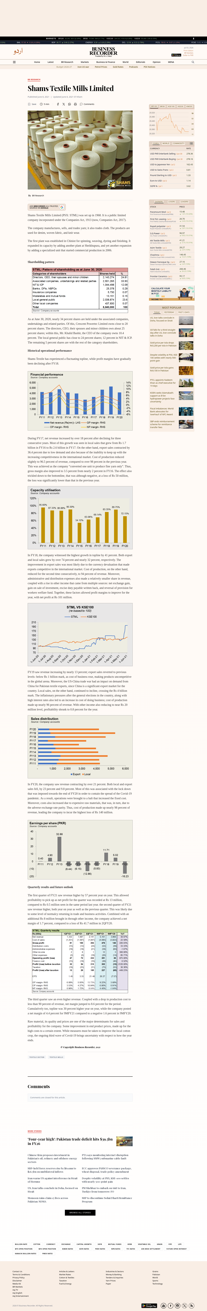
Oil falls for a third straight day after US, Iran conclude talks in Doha (163, 332)
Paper (108, 1283)
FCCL (166, 42)
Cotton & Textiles (66, 1277)
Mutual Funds (114, 1244)
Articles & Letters (66, 1271)
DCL (132, 42)
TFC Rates (131, 1249)
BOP (61, 42)
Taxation (63, 1280)
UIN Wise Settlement (150, 1249)
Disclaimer (17, 1280)
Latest (51, 62)
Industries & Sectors (115, 1271)
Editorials (140, 62)
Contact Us (17, 1271)
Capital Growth (84, 1244)
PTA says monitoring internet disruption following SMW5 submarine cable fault (105, 1156)
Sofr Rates (84, 1249)
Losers (171, 201)
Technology (157, 1283)
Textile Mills (56, 1057)
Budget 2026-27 (64, 66)
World (125, 62)
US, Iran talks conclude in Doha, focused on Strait (162, 319)
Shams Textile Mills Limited (71, 88)
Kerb (130, 1244)
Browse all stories (80, 1213)
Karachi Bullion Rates (25, 1254)
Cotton (36, 1244)
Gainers (159, 201)
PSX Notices (149, 66)
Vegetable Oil (144, 1244)
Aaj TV (15, 1290)
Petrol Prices (101, 66)
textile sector (36, 1057)
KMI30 (189, 106)
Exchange (66, 1244)
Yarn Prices (111, 1280)
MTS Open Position (24, 1249)
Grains (155, 1271)
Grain (159, 1244)
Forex (156, 143)
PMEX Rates (47, 1254)
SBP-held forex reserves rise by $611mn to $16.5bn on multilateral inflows (52, 1170)
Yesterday (169, 312)
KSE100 (171, 106)
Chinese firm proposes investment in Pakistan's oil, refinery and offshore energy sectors (52, 1158)
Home (37, 62)
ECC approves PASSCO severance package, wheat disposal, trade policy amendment (106, 1170)
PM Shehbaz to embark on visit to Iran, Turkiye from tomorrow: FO (104, 1189)
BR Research (67, 62)
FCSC (202, 42)
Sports (155, 1280)
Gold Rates (118, 66)
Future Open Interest (176, 1249)
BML (26, 42)
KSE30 (180, 106)
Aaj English (17, 1293)
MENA (171, 62)
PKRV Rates (100, 1249)
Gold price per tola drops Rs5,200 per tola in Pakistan (163, 344)
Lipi (180, 1244)
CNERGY (97, 42)
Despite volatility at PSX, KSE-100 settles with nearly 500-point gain (105, 1180)
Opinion (156, 62)
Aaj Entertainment (21, 1296)
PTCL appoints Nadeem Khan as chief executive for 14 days (163, 383)
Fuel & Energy (65, 1283)
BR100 (154, 106)
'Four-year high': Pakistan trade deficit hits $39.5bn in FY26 (70, 1141)
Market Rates (65, 1274)
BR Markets (18, 1286)
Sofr (100, 1244)
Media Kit (17, 1283)
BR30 (162, 106)
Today (157, 312)
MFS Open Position (47, 1249)
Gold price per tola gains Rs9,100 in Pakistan (162, 369)
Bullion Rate (21, 1244)
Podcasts (133, 66)
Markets (85, 62)
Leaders (184, 201)
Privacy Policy (18, 1277)
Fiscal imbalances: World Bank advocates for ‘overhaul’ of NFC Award (162, 411)
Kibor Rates (67, 1249)
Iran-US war (83, 66)
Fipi (170, 1244)
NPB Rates (115, 1249)
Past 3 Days (184, 312)
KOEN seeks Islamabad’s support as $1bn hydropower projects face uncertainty (162, 397)
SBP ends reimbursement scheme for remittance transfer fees (162, 424)
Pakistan (156, 1274)
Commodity (179, 143)
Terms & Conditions (21, 1274)
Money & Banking (114, 1274)
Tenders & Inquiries (114, 1277)
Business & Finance (105, 62)
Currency (51, 1244)
